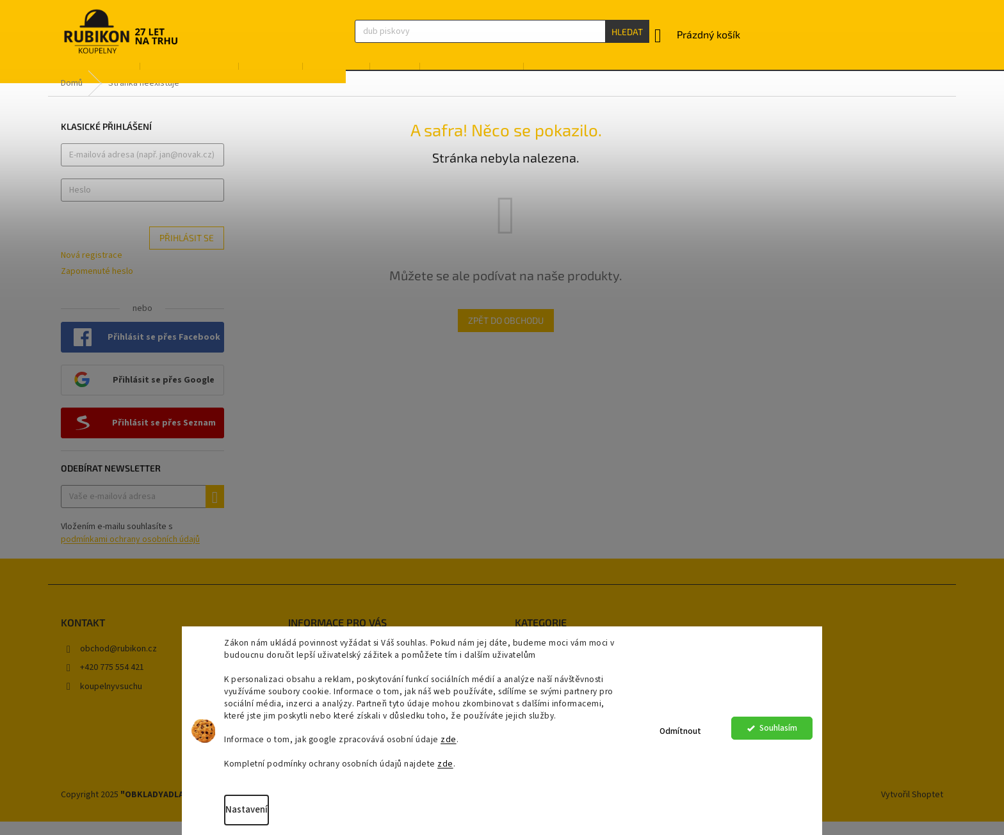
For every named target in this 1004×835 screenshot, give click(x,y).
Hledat (627, 31)
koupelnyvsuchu (111, 700)
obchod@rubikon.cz (118, 662)
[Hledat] (502, 31)
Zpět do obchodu (506, 333)
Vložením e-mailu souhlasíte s (130, 547)
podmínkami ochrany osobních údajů (130, 553)
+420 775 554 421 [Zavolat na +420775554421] (112, 681)
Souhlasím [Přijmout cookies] (778, 731)
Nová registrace (91, 270)
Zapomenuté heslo (97, 284)
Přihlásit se (186, 251)
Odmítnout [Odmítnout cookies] (680, 731)
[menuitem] (93, 75)
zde (451, 739)
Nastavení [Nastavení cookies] (249, 809)
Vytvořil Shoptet (912, 808)
